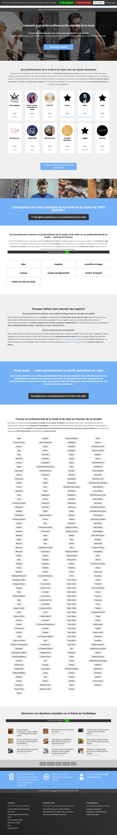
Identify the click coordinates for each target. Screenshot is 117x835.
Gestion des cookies (14, 823)
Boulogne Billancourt (19, 576)
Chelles (19, 681)
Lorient (45, 673)
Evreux (45, 519)
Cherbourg (19, 685)
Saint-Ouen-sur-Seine (98, 519)
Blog (9, 825)
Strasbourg (98, 572)
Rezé (98, 438)
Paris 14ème (71, 596)
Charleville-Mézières (19, 657)
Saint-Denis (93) (97, 479)
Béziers (19, 556)
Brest (19, 592)
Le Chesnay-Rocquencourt (45, 624)
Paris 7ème (71, 636)
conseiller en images (93, 264)
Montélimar (71, 483)
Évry (45, 523)
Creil (45, 479)
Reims (72, 685)
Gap (45, 543)
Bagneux (19, 531)
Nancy (71, 511)
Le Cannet (45, 620)
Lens (45, 640)
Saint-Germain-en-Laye (98, 495)
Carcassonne (19, 628)
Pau (71, 648)
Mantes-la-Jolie (45, 689)
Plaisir (72, 657)
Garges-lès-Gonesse (45, 547)
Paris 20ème (71, 620)
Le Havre (45, 628)
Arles (19, 495)
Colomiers (45, 459)
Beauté (42, 764)
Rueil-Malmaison (98, 463)
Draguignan (45, 495)
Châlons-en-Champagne (19, 644)
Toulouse (98, 596)
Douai (45, 491)
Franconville (45, 531)
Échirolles (45, 507)
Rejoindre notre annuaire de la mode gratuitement (58, 166)
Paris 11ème (71, 584)
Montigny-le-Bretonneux (72, 487)
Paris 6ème (71, 632)
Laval (45, 612)
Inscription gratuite (58, 47)
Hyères (45, 572)
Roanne (97, 442)
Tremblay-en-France (98, 612)
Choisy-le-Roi (19, 689)
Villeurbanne (98, 669)
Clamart (45, 438)
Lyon (45, 677)
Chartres (19, 661)
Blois (19, 560)
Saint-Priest (98, 523)
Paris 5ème (71, 628)
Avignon (19, 527)
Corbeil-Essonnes (45, 471)
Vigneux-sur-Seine (98, 644)
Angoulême (19, 471)
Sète (97, 556)
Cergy (19, 636)
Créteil (45, 483)
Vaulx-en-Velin (98, 632)
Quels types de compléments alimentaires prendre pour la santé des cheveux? (61, 741)
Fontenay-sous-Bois (45, 527)
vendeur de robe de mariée (23, 282)
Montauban (71, 479)
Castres (19, 632)
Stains (98, 568)
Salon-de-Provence (98, 535)
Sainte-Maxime (98, 487)
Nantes (71, 519)
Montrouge (71, 503)
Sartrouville (98, 543)
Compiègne (45, 463)
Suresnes (98, 576)
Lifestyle (66, 764)
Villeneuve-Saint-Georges (98, 661)
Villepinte (98, 665)
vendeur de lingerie (93, 273)
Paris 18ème (71, 612)
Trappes (98, 608)
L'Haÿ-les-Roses (45, 657)
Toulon (98, 592)
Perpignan (71, 653)
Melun (72, 463)
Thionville (98, 584)
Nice (71, 539)
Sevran (98, 560)
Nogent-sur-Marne (72, 551)
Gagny (45, 539)
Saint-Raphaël (98, 531)
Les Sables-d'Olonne (45, 648)
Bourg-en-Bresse (19, 584)
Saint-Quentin (98, 527)
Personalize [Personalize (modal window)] (98, 3)
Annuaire (10, 809)
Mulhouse (71, 507)
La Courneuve (45, 596)
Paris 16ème (71, 604)
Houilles (45, 568)
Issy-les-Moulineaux (45, 576)
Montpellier (71, 495)
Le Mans (45, 632)
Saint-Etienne (97, 491)
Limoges (45, 665)
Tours (98, 604)
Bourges (19, 588)
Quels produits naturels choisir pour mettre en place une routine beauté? (98, 741)
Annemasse (19, 479)
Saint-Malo (98, 503)
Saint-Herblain (98, 499)
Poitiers (71, 665)
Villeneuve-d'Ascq (98, 657)
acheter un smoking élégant (75, 342)
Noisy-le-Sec (71, 560)
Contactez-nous (13, 828)
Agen (19, 438)
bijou (23, 264)
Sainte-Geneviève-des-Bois (98, 483)
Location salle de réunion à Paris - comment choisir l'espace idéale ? (98, 731)
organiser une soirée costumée (66, 339)
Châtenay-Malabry (19, 673)
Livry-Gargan (45, 669)
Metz (71, 467)
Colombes (45, 454)
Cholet (19, 693)
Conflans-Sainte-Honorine (45, 467)
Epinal (45, 511)
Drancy (45, 499)
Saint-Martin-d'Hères (98, 507)
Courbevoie (45, 475)
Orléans (71, 564)
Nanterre (72, 515)
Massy (71, 454)
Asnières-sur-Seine (19, 503)
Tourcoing (98, 600)
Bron (19, 600)
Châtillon (19, 677)
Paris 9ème (71, 644)
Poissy (71, 661)
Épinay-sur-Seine (45, 515)
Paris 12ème (71, 588)
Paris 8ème (71, 640)
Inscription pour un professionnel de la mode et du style (58, 396)
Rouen (98, 459)
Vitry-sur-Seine (98, 681)
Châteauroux (19, 665)
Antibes (19, 483)
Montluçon (71, 491)
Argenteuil (19, 491)
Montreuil (71, 499)
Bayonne (19, 543)
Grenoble (45, 560)
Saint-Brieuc (98, 467)
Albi (19, 450)
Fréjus (45, 535)
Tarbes (98, 580)
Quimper (71, 681)
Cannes (19, 624)
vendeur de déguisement (58, 273)
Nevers (71, 535)
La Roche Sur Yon (45, 600)
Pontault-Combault (71, 669)
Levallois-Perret (45, 653)
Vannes (97, 628)
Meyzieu (71, 475)
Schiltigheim (98, 551)
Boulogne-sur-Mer (19, 580)
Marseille (72, 446)
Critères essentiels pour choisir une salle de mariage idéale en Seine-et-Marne (27, 741)
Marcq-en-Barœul (71, 438)
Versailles (98, 640)
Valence (98, 620)
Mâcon (45, 681)
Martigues (71, 450)
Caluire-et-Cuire (19, 616)
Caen (19, 604)
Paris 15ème (71, 600)
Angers (19, 467)
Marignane (71, 442)
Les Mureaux (45, 644)
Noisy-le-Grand (72, 556)
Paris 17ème (71, 608)
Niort (71, 547)
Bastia (19, 539)
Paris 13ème (71, 592)
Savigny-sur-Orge (98, 547)
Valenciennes (97, 624)
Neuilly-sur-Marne (72, 527)
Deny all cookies (83, 3)
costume (23, 273)
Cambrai (19, 620)
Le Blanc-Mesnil (45, 616)
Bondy (19, 568)
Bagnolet (19, 535)
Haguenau (45, 564)
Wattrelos (98, 685)
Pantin (71, 572)
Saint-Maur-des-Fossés (98, 511)
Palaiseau (71, 568)
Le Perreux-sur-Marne (45, 636)
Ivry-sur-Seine (45, 584)
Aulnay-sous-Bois (19, 519)
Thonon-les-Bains (98, 588)
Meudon (71, 471)
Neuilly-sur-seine (71, 531)
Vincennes (98, 673)
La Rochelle (45, 604)
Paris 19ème (71, 616)
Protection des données (15, 820)
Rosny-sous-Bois (98, 450)
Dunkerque (45, 503)
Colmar (45, 450)
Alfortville (19, 459)
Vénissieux (98, 636)
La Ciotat (45, 592)
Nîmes (71, 543)
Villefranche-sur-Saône (98, 648)
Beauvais (19, 547)
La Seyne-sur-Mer (45, 608)
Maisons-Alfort (45, 685)
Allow (67, 252)
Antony (19, 487)
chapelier (58, 264)
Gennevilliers (45, 551)
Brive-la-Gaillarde (19, 596)
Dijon (45, 487)
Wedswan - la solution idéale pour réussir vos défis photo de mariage (97, 751)
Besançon (19, 551)
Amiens (19, 463)
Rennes (71, 689)
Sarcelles (98, 539)
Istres (45, 580)
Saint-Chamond (98, 471)
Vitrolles (98, 677)
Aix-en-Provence (19, 442)
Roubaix (98, 454)
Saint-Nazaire (97, 515)
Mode (74, 764)
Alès (19, 454)
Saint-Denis (98, 475)
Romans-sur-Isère (98, 446)
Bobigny (19, 564)
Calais (19, 612)
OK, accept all (66, 3)
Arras (19, 499)
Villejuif (97, 653)
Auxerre (19, 523)
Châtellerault (19, 669)
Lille (45, 661)
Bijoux (58, 764)
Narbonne (71, 523)
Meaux (71, 459)
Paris (71, 576)
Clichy (45, 446)
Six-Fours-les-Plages (98, 564)
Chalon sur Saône (19, 640)
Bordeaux (19, 572)
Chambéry (19, 648)
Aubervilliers (19, 515)
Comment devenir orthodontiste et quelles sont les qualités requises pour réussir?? (62, 751)
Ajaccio (19, 446)
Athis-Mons (19, 507)
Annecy (19, 475)
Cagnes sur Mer (19, 608)
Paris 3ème (71, 624)
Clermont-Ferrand (45, 442)
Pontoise (72, 673)
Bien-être (51, 764)
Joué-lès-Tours (45, 588)
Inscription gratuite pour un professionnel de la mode (58, 217)
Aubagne (19, 511)
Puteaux (71, 677)
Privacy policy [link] (111, 3)
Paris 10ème (71, 580)
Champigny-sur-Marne (19, 653)
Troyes (98, 616)
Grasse (45, 556)
